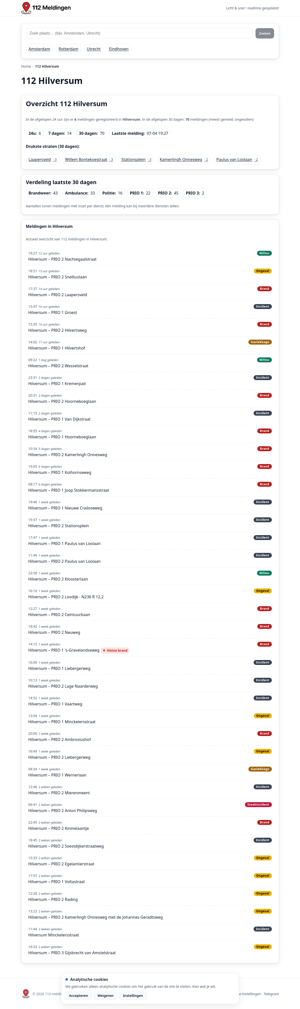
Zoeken (265, 33)
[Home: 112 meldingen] (46, 8)
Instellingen (133, 995)
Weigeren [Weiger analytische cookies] (106, 995)
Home (26, 66)
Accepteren (78, 995)
